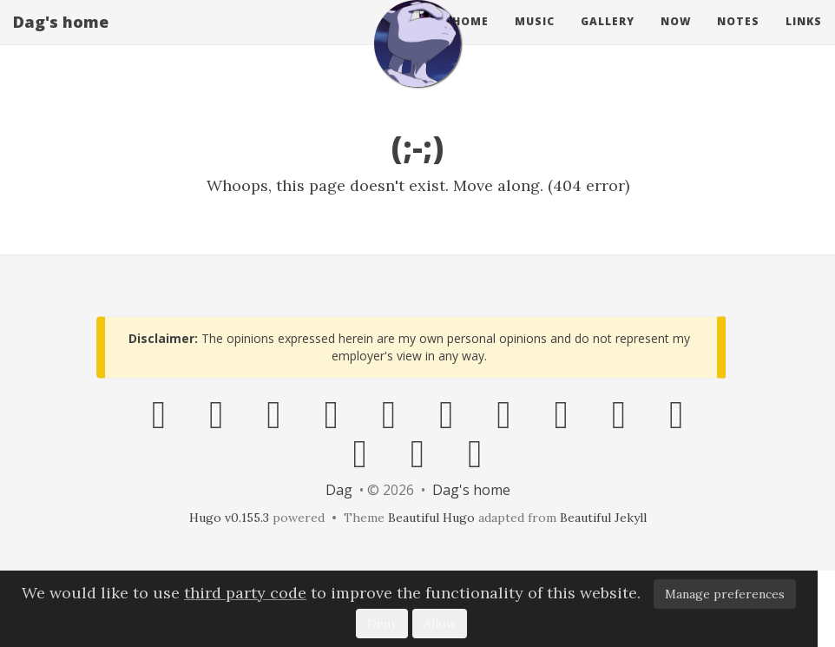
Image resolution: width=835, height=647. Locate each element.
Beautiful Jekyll (603, 517)
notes (738, 38)
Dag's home (60, 39)
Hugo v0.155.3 (229, 517)
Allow (440, 623)
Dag (338, 489)
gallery (607, 38)
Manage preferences (725, 594)
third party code (245, 593)
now (676, 38)
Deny (382, 623)
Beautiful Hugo (431, 517)
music (535, 38)
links (804, 38)
